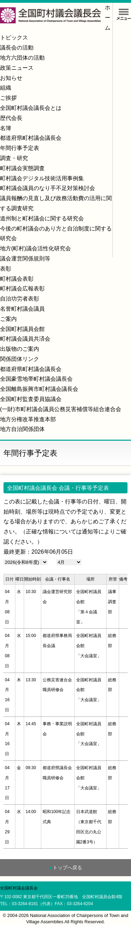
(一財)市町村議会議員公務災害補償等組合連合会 (60, 409)
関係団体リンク (19, 359)
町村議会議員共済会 (25, 339)
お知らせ (11, 78)
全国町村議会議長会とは (30, 108)
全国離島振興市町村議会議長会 (39, 389)
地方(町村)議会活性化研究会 (35, 248)
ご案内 (8, 319)
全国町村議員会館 (22, 329)
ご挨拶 (8, 98)
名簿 (5, 128)
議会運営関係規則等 (25, 258)
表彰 (5, 269)
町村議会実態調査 (22, 168)
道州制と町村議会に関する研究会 (42, 218)
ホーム (107, 18)
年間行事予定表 (19, 148)
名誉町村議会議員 (22, 309)
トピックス (14, 37)
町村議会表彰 (17, 279)
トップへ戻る (67, 867)
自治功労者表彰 (19, 299)
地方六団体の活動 (22, 58)
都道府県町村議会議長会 (30, 138)
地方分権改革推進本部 (28, 419)
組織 (5, 88)
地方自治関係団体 (22, 429)
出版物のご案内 (19, 349)
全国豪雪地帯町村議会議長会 (36, 379)
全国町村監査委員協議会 (30, 399)
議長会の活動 (17, 48)
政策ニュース (17, 68)
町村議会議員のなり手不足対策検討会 (47, 188)
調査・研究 (14, 158)
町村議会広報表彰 (22, 288)
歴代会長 (11, 118)
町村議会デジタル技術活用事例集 (42, 178)
